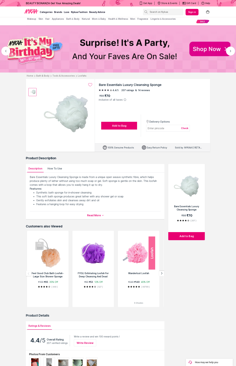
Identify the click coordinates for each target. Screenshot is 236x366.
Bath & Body (42, 75)
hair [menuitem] (47, 18)
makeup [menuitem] (31, 18)
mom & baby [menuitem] (99, 18)
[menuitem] (202, 21)
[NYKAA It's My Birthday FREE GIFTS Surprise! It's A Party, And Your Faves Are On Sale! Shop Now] (118, 49)
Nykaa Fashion (79, 12)
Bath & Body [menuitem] (73, 18)
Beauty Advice (97, 12)
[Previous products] (28, 273)
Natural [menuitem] (86, 18)
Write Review (85, 343)
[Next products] (161, 273)
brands (58, 12)
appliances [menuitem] (58, 18)
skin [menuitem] (40, 18)
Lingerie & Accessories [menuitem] (163, 18)
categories (46, 12)
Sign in (192, 12)
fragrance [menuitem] (142, 18)
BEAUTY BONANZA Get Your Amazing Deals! (53, 3)
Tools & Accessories (63, 75)
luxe (66, 12)
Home (30, 75)
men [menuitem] (132, 18)
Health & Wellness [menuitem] (118, 18)
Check (184, 128)
